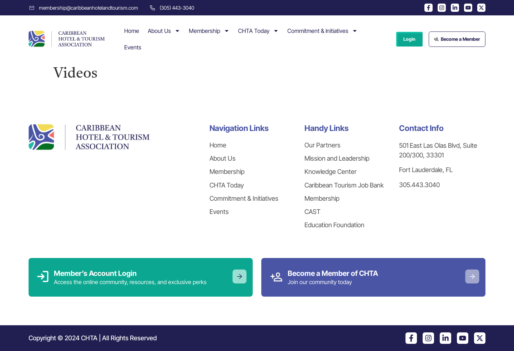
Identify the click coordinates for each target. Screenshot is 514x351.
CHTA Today (258, 30)
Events (132, 47)
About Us (164, 30)
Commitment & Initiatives (322, 30)
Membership (209, 30)
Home (131, 30)
